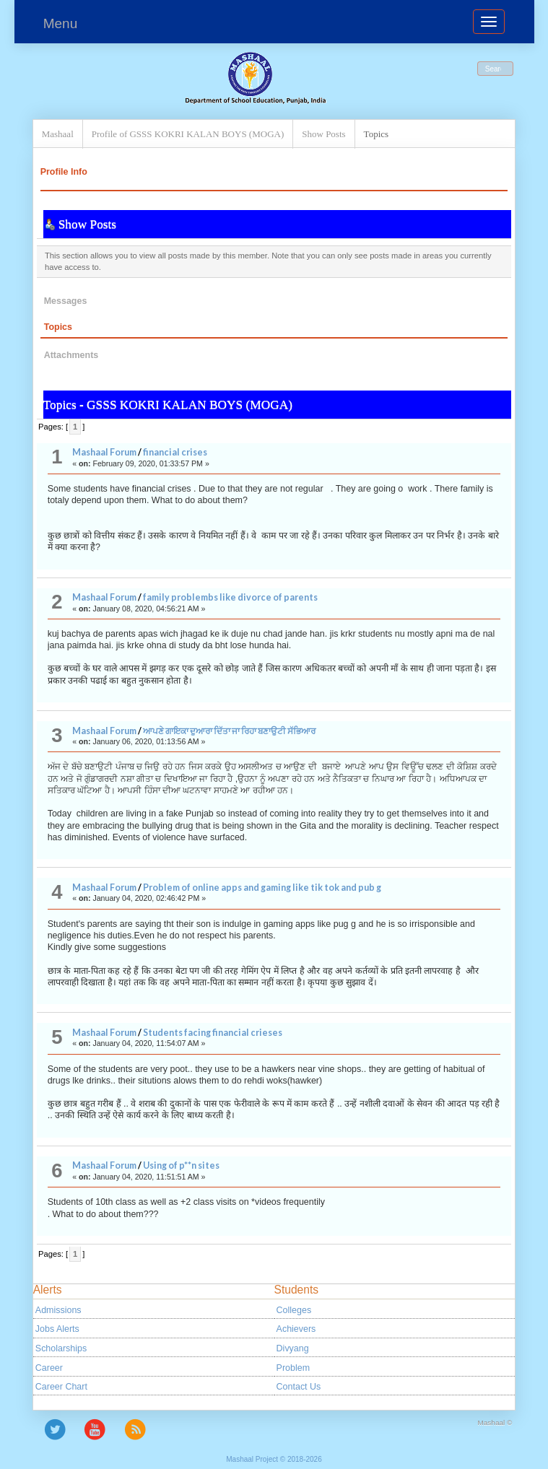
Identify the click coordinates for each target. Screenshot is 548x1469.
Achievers (296, 1329)
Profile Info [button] (63, 172)
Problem (293, 1368)
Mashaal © (495, 1422)
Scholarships (61, 1348)
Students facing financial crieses (212, 1032)
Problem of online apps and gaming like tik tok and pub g (262, 887)
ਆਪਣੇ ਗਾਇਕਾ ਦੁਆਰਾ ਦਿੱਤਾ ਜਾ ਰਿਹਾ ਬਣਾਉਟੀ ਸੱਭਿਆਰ (229, 730)
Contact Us (299, 1387)
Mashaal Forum (104, 452)
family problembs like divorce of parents (230, 597)
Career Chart (61, 1387)
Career (49, 1368)
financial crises (175, 452)
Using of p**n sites (181, 1165)
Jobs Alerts (57, 1329)
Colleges (294, 1310)
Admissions (58, 1310)
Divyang (293, 1348)
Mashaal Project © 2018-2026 (273, 1459)
